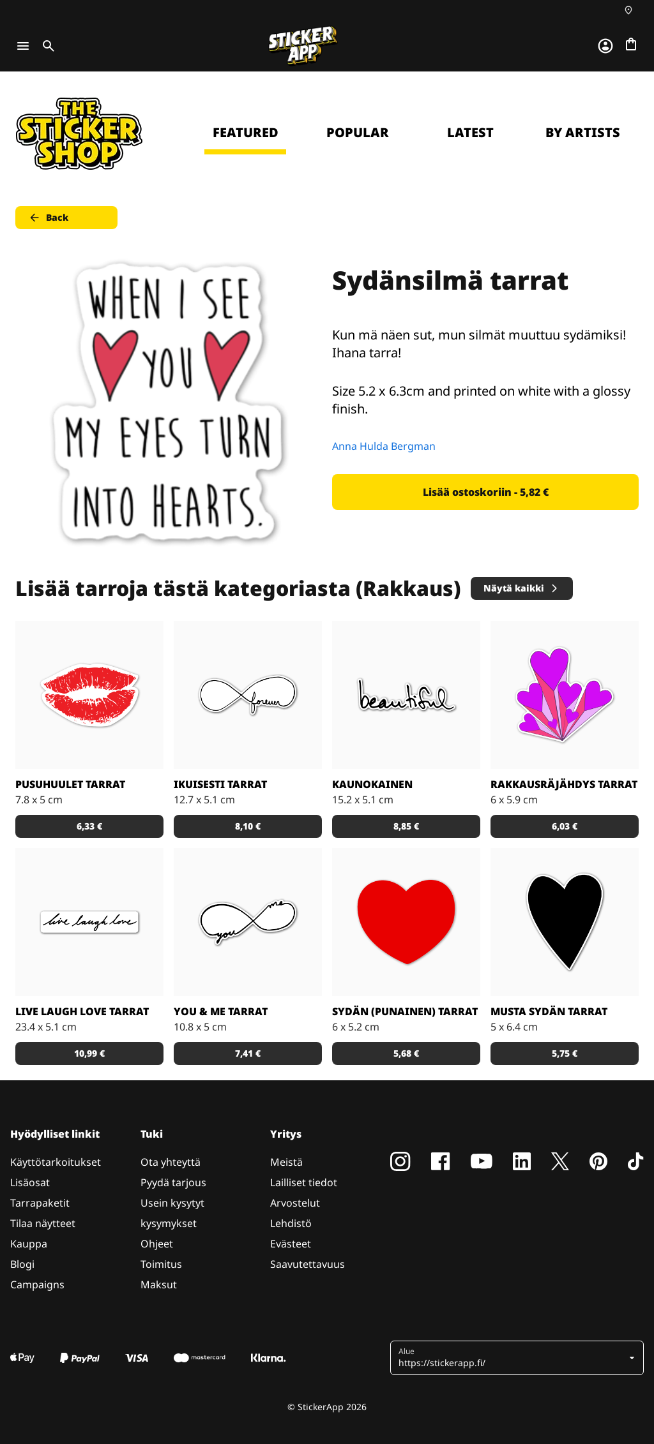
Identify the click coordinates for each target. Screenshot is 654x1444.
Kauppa (28, 1244)
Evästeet (290, 1244)
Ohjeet (157, 1244)
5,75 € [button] (564, 1053)
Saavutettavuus (307, 1264)
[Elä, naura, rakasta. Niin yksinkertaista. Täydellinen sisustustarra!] (89, 922)
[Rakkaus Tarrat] (89, 695)
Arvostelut (295, 1203)
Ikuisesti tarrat (220, 784)
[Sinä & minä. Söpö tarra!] (248, 922)
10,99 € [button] (89, 1053)
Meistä (286, 1162)
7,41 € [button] (248, 1053)
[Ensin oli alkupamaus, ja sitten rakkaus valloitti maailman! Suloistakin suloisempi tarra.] (564, 695)
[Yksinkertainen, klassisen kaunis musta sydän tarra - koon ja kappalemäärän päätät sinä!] (564, 922)
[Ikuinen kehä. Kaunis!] (248, 695)
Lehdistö (291, 1223)
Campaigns (37, 1284)
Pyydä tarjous (173, 1182)
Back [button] (48, 217)
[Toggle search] (46, 46)
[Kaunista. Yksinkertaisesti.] (406, 695)
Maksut (159, 1284)
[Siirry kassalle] (631, 44)
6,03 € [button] (564, 826)
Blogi (22, 1264)
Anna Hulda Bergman (384, 446)
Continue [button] (482, 202)
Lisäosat (30, 1182)
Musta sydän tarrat (548, 1011)
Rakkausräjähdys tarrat (563, 784)
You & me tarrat (221, 1011)
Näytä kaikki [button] (521, 588)
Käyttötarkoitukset (55, 1162)
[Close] (615, 97)
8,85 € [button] (406, 826)
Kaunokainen (372, 784)
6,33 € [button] (89, 826)
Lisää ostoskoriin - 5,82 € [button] (486, 492)
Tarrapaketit (40, 1203)
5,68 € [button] (406, 1053)
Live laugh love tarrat (82, 1011)
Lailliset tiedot (303, 1182)
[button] (512, 1357)
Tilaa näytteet (42, 1223)
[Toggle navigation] (23, 46)
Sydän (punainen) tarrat (405, 1011)
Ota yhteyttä (171, 1162)
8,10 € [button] (248, 826)
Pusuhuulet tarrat (70, 784)
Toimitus (161, 1264)
